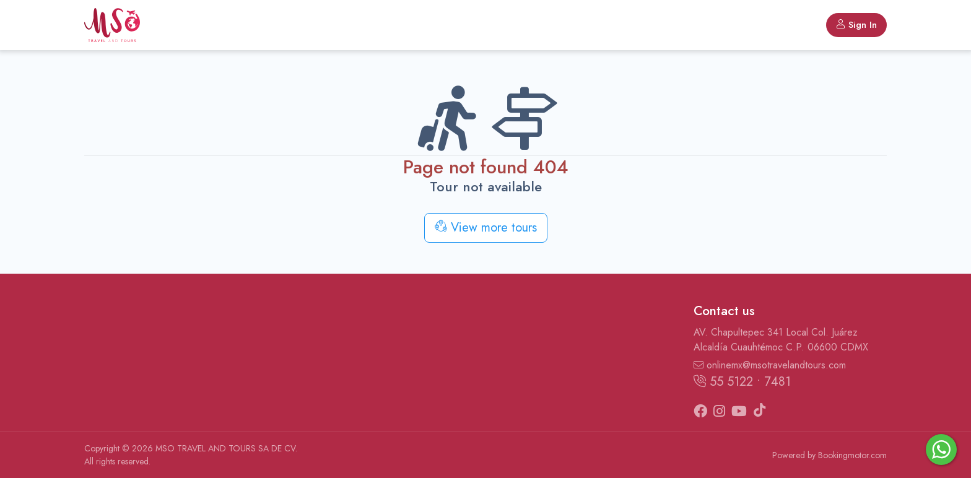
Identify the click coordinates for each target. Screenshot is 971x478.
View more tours (486, 228)
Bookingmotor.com (852, 455)
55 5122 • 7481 (742, 382)
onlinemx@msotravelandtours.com (770, 365)
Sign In (856, 25)
